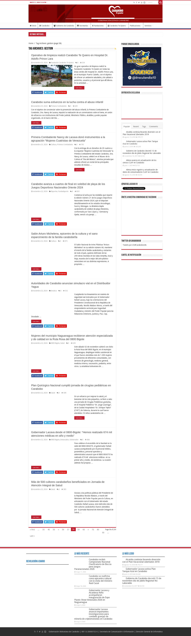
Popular (126, 126)
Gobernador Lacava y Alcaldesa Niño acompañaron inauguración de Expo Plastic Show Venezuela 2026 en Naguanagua (92, 596)
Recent (136, 126)
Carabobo (44, 26)
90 (103, 533)
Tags (144, 126)
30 (43, 529)
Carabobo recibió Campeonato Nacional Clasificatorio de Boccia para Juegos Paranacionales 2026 (92, 564)
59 (78, 529)
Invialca (54, 291)
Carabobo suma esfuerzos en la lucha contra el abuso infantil (67, 102)
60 (84, 529)
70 (93, 529)
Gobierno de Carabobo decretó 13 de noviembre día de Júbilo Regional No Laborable (141, 580)
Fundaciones (98, 26)
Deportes (54, 191)
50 (54, 529)
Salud (62, 343)
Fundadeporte (63, 191)
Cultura (53, 144)
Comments (153, 126)
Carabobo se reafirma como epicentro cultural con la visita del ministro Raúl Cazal (100, 579)
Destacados (64, 440)
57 (68, 529)
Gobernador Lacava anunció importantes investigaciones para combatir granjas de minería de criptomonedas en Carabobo (93, 614)
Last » (32, 536)
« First (32, 529)
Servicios (148, 26)
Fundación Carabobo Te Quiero (62, 63)
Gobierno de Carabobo (64, 26)
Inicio (33, 26)
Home (31, 43)
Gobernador (74, 440)
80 (98, 529)
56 (63, 529)
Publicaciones (135, 26)
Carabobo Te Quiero (117, 26)
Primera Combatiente (58, 106)
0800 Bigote (55, 343)
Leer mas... (79, 88)
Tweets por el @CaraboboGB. (135, 245)
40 (49, 529)
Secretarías (82, 26)
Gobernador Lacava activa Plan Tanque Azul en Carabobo (139, 570)
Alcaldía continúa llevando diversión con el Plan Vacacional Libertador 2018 (141, 560)
